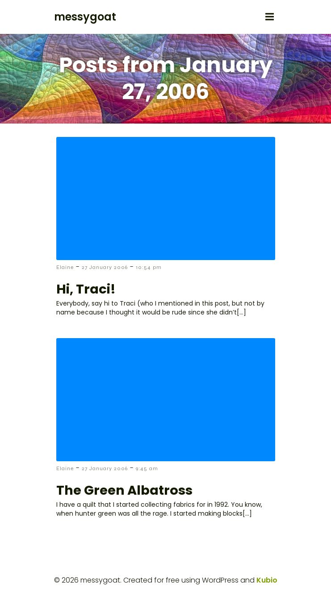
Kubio (266, 580)
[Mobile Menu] (269, 17)
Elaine (65, 267)
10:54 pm (149, 267)
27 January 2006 (105, 267)
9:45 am (147, 468)
